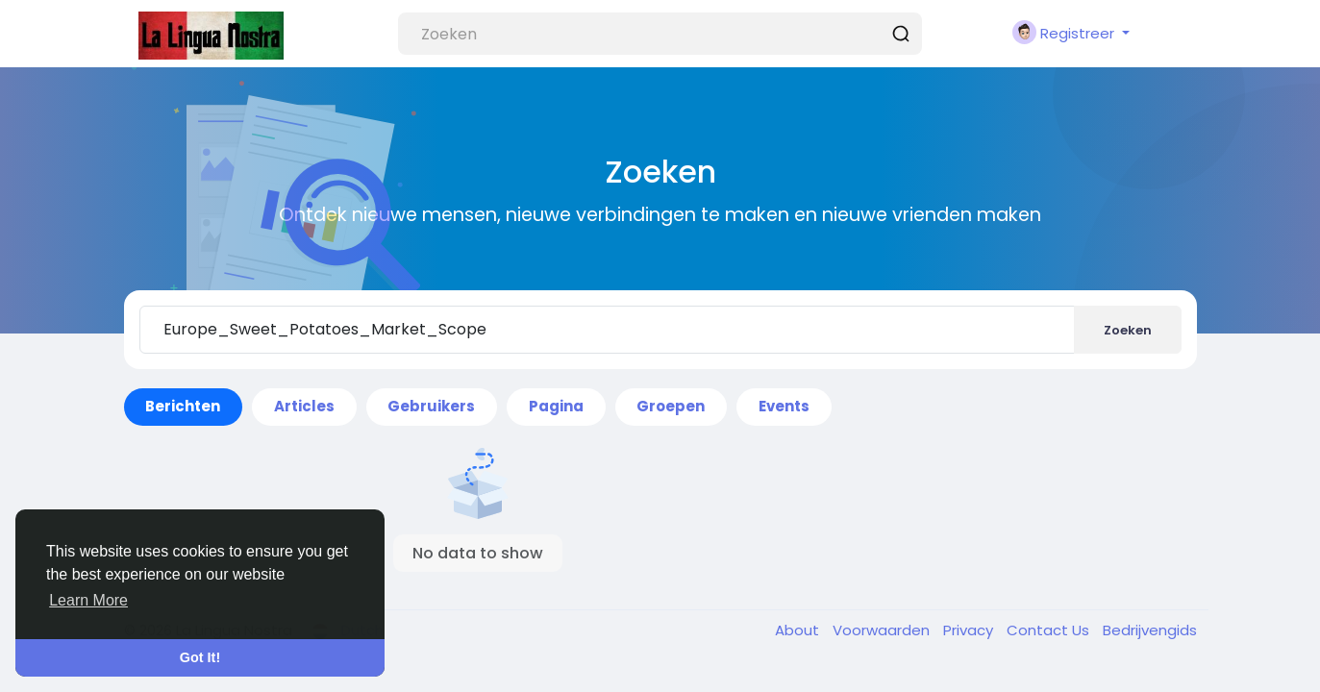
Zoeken (1128, 330)
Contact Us (1050, 630)
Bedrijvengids (1150, 630)
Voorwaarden (883, 630)
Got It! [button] (200, 657)
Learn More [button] (88, 600)
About (799, 630)
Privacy (970, 630)
